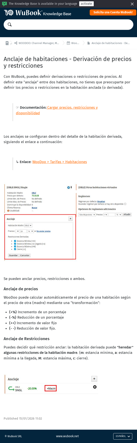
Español (123, 436)
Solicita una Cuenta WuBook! (113, 12)
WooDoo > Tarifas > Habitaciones (59, 162)
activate (86, 4)
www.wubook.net (67, 436)
